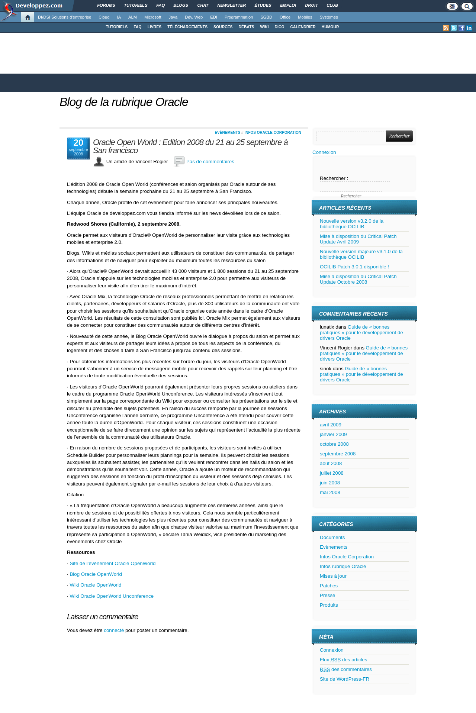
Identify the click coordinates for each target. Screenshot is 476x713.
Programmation (239, 17)
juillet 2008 (332, 473)
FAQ (137, 27)
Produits (329, 605)
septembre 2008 (338, 453)
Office (285, 17)
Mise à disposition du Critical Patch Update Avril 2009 (358, 239)
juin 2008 (330, 482)
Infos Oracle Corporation (272, 132)
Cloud (104, 17)
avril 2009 (330, 425)
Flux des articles (343, 659)
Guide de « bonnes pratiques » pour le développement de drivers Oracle (361, 332)
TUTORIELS (117, 27)
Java (173, 17)
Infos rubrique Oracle (343, 566)
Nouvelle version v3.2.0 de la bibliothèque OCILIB (351, 223)
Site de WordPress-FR (344, 679)
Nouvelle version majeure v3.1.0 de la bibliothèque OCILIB (361, 254)
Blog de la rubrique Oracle (124, 102)
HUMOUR (330, 27)
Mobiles (305, 17)
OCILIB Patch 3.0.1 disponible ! (354, 267)
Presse (327, 595)
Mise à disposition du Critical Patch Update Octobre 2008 (358, 279)
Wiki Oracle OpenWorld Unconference (112, 596)
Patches (329, 585)
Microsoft (152, 17)
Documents (332, 537)
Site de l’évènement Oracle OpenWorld (112, 563)
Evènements (227, 132)
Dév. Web (194, 17)
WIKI (264, 27)
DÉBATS (246, 27)
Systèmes (329, 17)
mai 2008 (330, 492)
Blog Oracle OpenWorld (96, 574)
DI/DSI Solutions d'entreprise (64, 17)
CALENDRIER (303, 27)
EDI (213, 17)
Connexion (324, 152)
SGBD (266, 17)
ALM (132, 17)
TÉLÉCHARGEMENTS (187, 27)
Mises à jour (333, 576)
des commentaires (346, 669)
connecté (114, 630)
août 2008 (331, 463)
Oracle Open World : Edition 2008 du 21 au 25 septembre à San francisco (190, 146)
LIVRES (155, 27)
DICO (279, 27)
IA (119, 17)
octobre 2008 (334, 444)
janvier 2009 (333, 434)
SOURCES (222, 27)
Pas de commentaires (210, 161)
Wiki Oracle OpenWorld (95, 585)
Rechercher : (334, 178)
